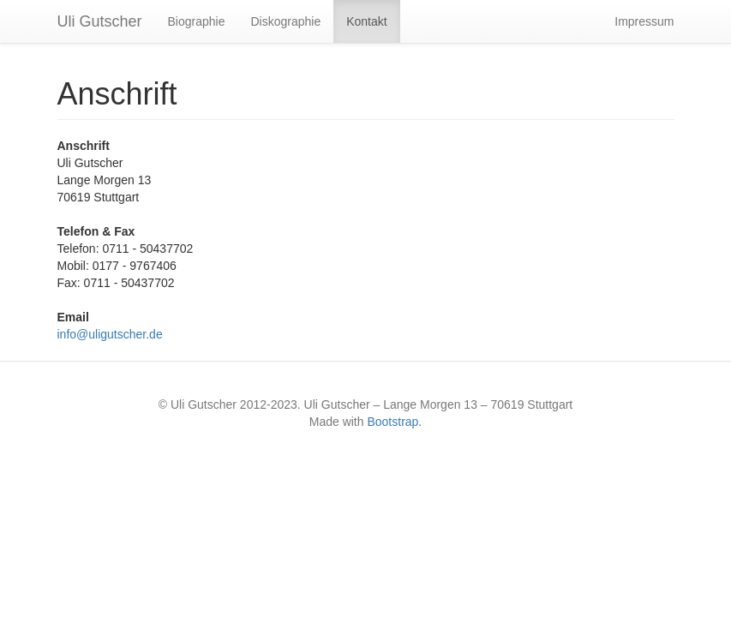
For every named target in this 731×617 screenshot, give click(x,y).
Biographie (196, 21)
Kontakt (366, 21)
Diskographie (285, 21)
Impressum (644, 21)
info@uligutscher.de (110, 334)
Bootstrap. (394, 421)
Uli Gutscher (99, 21)
